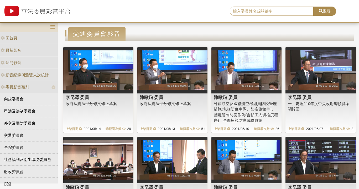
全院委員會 (14, 147)
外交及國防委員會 (19, 123)
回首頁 (9, 38)
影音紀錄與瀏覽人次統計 (25, 75)
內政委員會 (14, 99)
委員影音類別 (15, 87)
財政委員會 (14, 171)
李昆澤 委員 (77, 97)
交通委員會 (14, 135)
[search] (272, 11)
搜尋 (325, 11)
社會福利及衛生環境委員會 (27, 159)
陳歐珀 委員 (151, 97)
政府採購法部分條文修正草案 (91, 103)
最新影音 (11, 50)
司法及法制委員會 (19, 111)
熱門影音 (11, 62)
